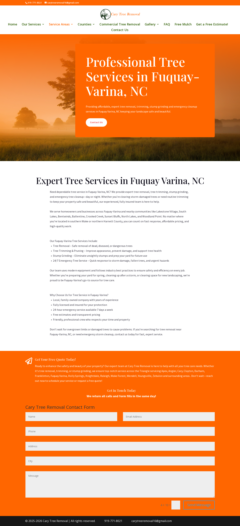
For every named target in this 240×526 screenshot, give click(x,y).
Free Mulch (183, 24)
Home (12, 24)
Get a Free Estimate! (212, 24)
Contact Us (119, 30)
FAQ (167, 24)
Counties (84, 24)
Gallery (150, 24)
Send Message (199, 504)
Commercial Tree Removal (119, 24)
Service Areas (59, 24)
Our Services (31, 24)
